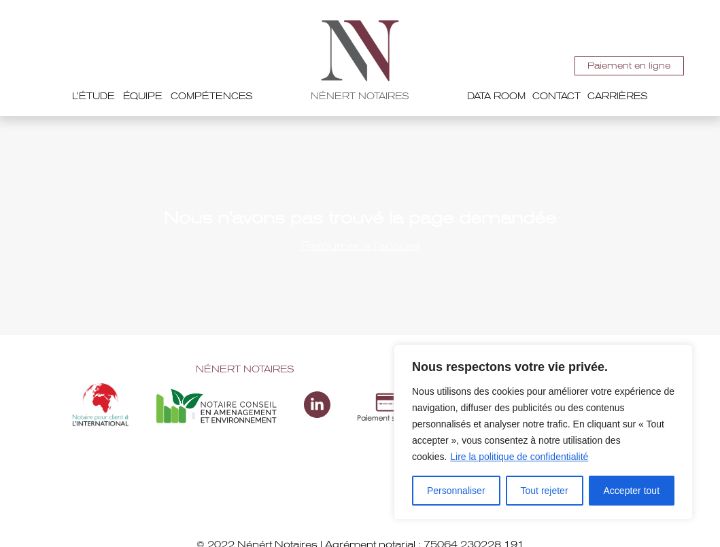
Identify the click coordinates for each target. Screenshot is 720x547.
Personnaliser (456, 490)
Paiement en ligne (627, 65)
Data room (496, 96)
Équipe (142, 96)
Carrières (617, 96)
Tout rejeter (544, 490)
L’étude (93, 96)
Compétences (212, 96)
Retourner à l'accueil (360, 245)
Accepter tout (632, 490)
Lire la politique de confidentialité (519, 456)
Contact (556, 96)
